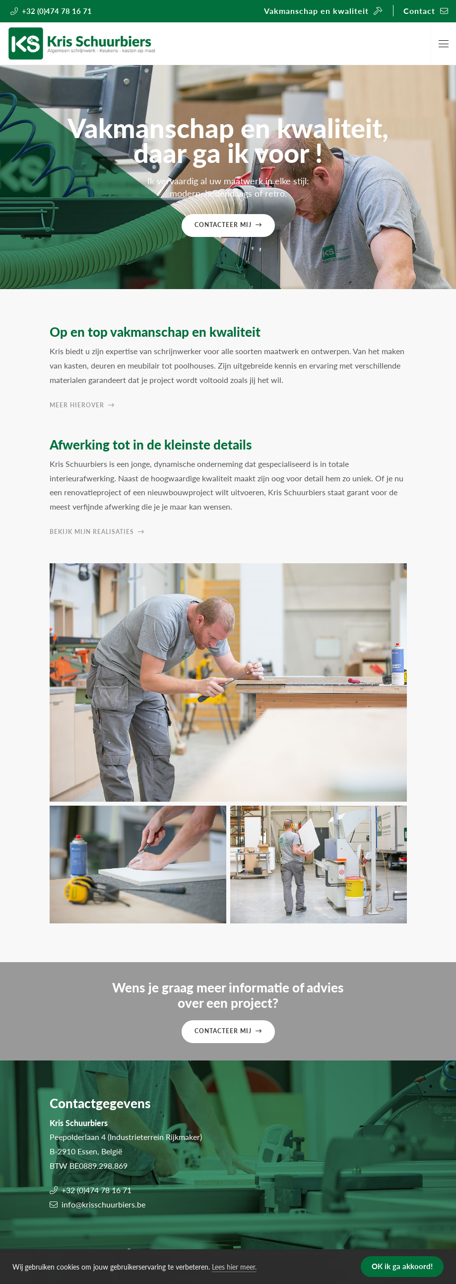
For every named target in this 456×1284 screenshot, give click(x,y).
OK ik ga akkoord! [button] (402, 1266)
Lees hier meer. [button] (234, 1267)
